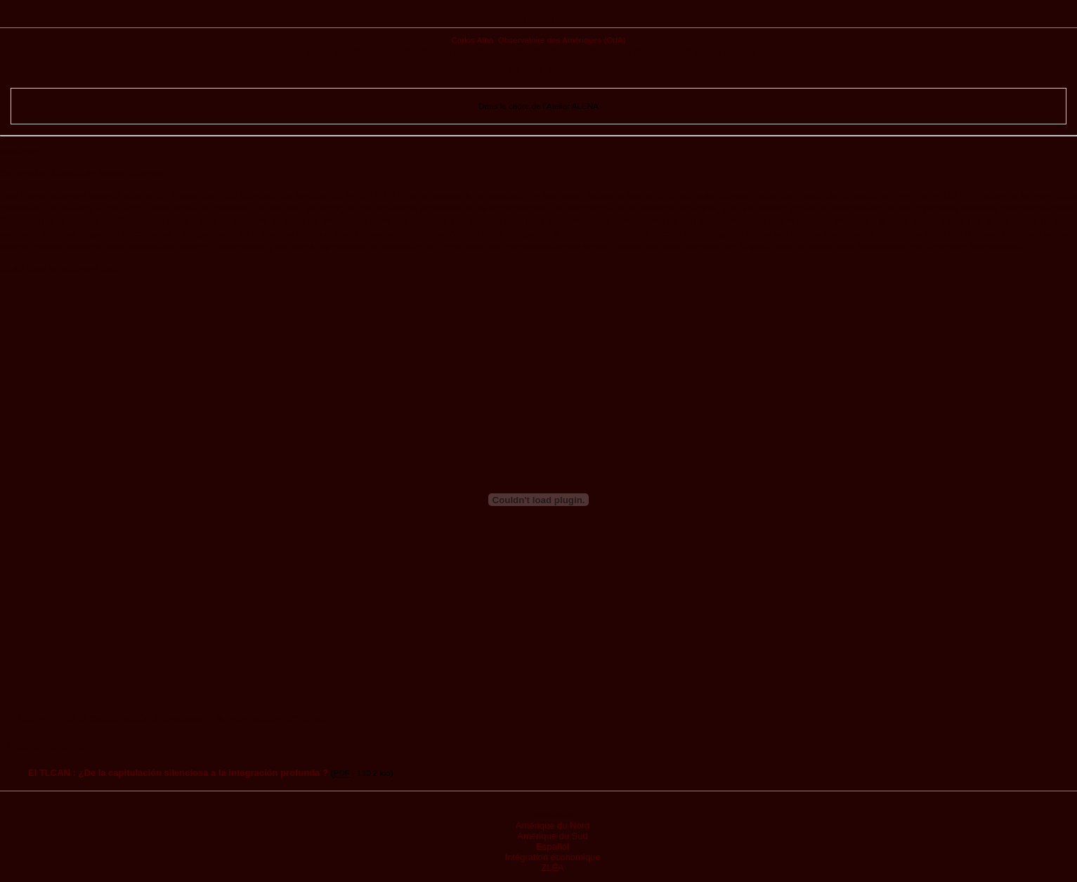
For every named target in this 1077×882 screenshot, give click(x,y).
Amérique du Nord (553, 825)
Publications (538, 19)
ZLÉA (552, 867)
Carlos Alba (472, 39)
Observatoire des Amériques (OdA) (562, 39)
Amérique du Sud (552, 836)
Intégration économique (553, 857)
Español (552, 846)
